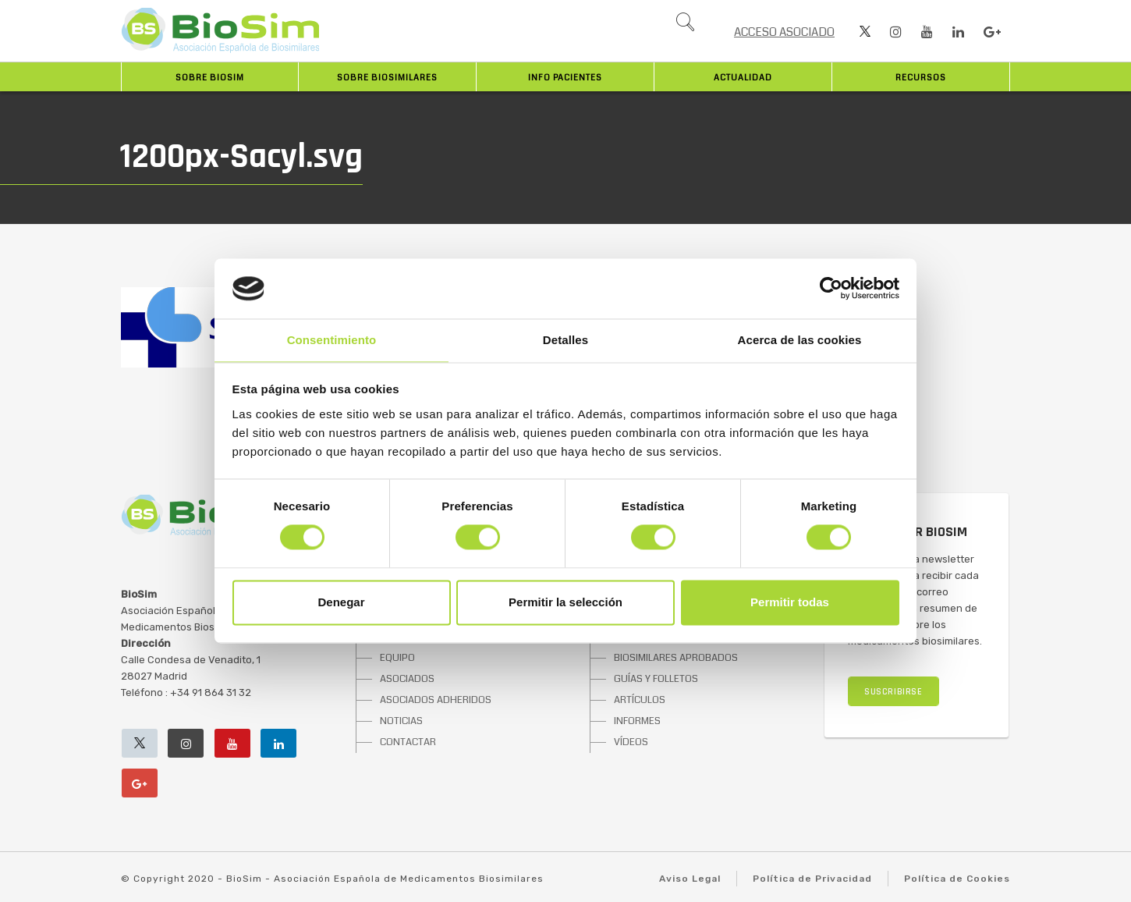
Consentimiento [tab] (332, 339)
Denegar (340, 602)
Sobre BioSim (210, 77)
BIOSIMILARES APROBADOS (676, 658)
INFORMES (637, 721)
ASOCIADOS (407, 679)
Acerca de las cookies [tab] (800, 339)
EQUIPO (397, 658)
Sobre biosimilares (387, 77)
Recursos (920, 77)
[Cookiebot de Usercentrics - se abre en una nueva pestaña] (831, 288)
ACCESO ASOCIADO (784, 32)
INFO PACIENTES (565, 77)
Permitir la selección (565, 602)
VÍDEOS (631, 742)
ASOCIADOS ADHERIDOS (435, 700)
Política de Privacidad (812, 878)
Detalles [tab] (565, 339)
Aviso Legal (690, 878)
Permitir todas (789, 602)
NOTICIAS (401, 721)
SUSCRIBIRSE (893, 692)
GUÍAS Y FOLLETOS (656, 679)
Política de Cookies (957, 878)
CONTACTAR (408, 742)
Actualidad (743, 77)
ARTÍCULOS (639, 700)
